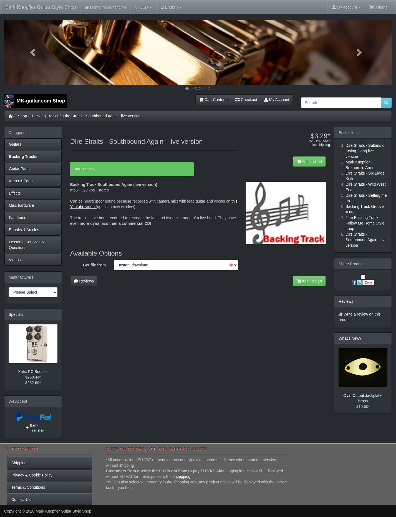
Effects (15, 193)
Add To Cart (309, 161)
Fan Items (17, 217)
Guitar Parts (19, 169)
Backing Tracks (45, 116)
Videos (15, 260)
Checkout (246, 99)
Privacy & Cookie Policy (31, 475)
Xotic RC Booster (33, 371)
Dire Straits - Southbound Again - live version (102, 116)
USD (143, 7)
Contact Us (21, 499)
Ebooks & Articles (24, 230)
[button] (33, 52)
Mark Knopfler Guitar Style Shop (40, 7)
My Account (276, 99)
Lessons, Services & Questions (26, 245)
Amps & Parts (21, 181)
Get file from (94, 265)
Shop (22, 116)
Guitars (15, 144)
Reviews (84, 281)
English (171, 7)
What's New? (350, 338)
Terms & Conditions (28, 487)
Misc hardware (21, 205)
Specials (16, 314)
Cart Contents (213, 99)
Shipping (19, 463)
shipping (323, 145)
